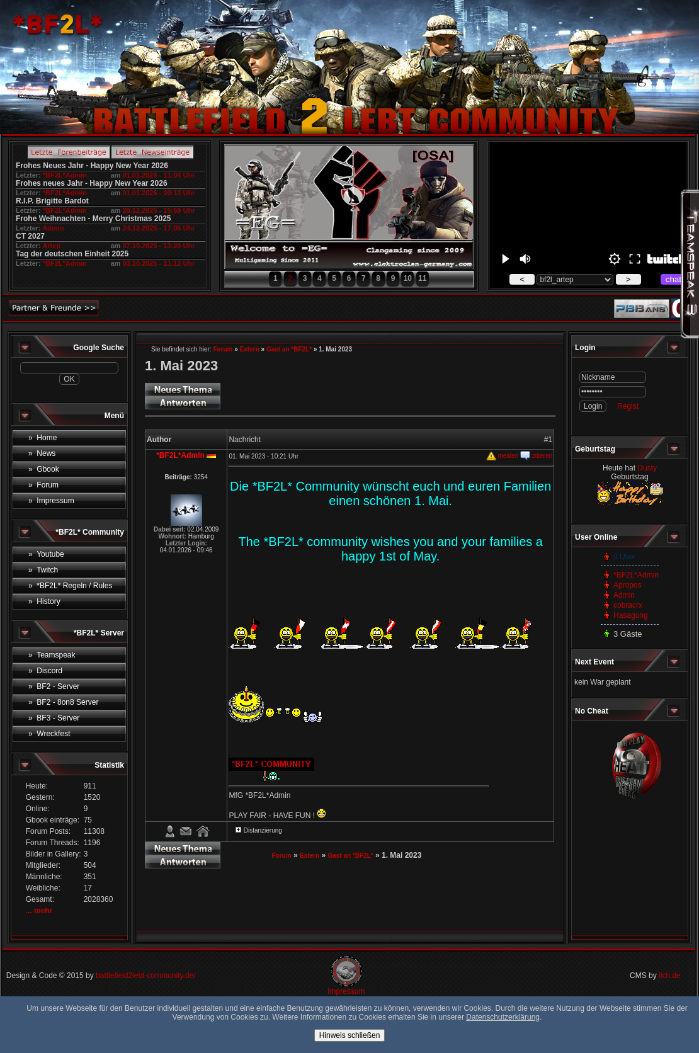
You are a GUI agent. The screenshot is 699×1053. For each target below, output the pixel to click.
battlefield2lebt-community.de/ (146, 975)
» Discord (45, 670)
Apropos (627, 585)
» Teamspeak (52, 655)
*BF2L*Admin (65, 175)
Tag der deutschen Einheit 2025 (72, 253)
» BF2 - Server (53, 686)
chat (673, 279)
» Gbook (43, 469)
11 (422, 278)
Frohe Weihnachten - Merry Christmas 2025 (93, 218)
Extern (249, 349)
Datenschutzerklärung (503, 1017)
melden (502, 455)
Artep (51, 245)
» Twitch (43, 570)
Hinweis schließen (349, 1035)
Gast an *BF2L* (289, 349)
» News (41, 453)
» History (44, 601)
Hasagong (630, 615)
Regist (628, 406)
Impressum (346, 991)
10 (408, 278)
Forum (222, 349)
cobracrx (627, 605)
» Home (42, 437)
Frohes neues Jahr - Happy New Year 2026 (92, 183)
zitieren (536, 455)
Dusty (647, 468)
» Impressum (51, 500)
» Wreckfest (49, 733)
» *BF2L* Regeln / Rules (70, 585)
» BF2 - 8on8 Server (63, 702)
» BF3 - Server (53, 718)
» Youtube (46, 554)
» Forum (43, 485)
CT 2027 (30, 236)
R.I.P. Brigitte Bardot (52, 200)
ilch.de (670, 975)
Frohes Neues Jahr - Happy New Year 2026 (92, 165)
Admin (53, 228)
